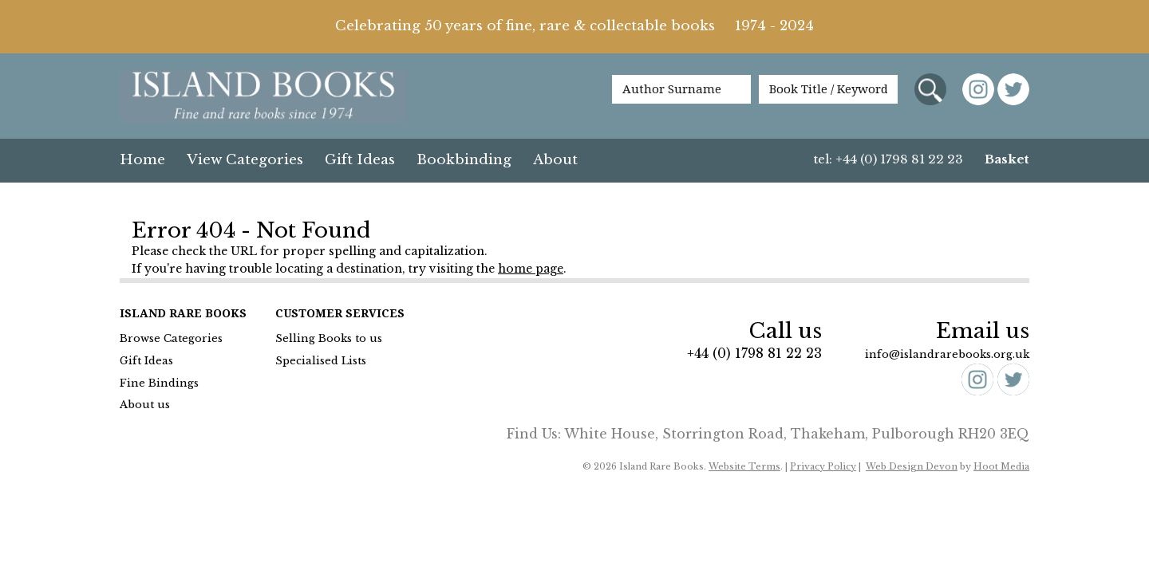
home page (530, 268)
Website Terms (744, 466)
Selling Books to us (328, 338)
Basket (1007, 159)
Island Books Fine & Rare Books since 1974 (263, 97)
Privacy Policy (823, 466)
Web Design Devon (912, 466)
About (555, 159)
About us (145, 404)
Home (142, 159)
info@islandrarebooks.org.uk (947, 354)
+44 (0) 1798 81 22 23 (754, 353)
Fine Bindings (159, 383)
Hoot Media (1001, 466)
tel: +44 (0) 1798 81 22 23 (888, 159)
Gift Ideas (360, 159)
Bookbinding (464, 159)
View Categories (245, 159)
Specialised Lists (320, 361)
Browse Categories (171, 338)
